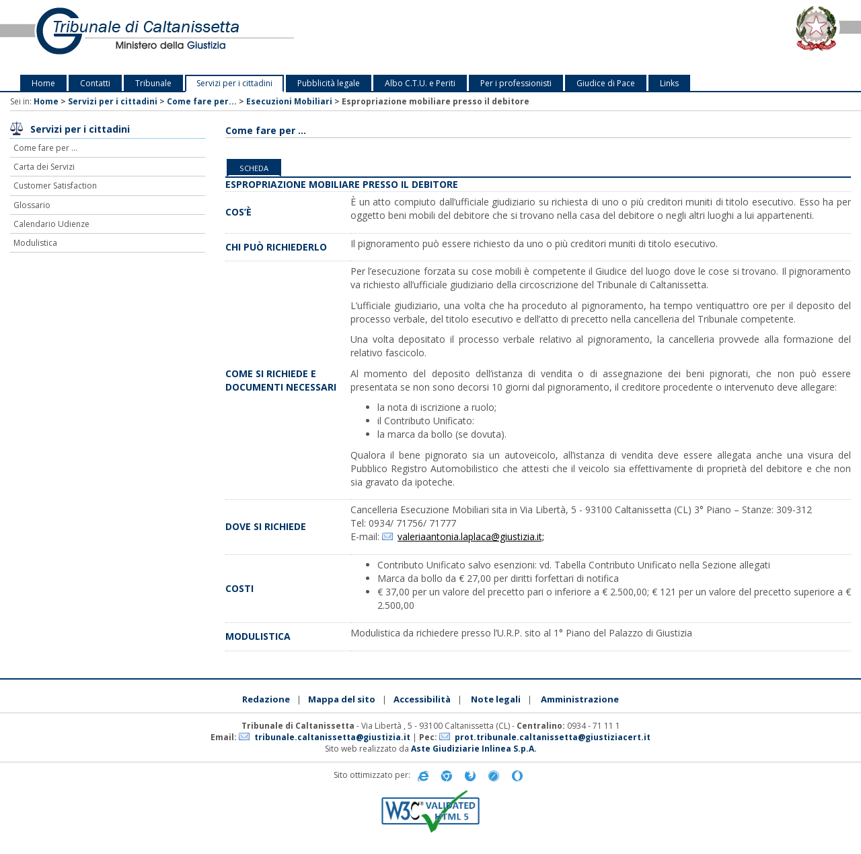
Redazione (266, 699)
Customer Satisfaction (55, 185)
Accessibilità (422, 699)
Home (43, 83)
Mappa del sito (341, 699)
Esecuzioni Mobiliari (289, 101)
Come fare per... (202, 101)
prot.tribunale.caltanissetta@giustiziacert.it (552, 737)
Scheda (253, 168)
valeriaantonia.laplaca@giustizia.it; (471, 536)
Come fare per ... (45, 148)
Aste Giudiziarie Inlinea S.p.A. (474, 748)
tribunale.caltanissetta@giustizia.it (332, 737)
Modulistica (35, 243)
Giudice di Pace (605, 83)
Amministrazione (580, 699)
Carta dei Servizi (44, 166)
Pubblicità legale (328, 83)
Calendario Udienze (51, 224)
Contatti (95, 83)
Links (669, 83)
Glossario (31, 205)
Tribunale (153, 83)
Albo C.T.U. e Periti (420, 83)
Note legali (496, 699)
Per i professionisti (516, 83)
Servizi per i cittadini (234, 83)
